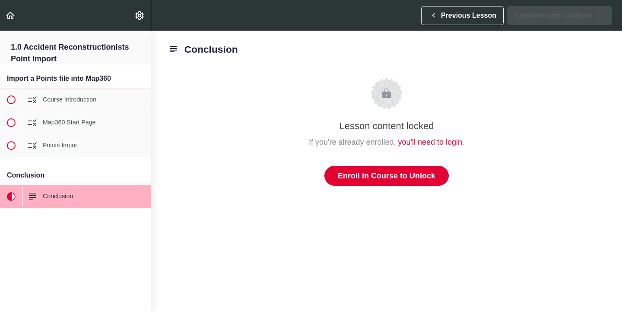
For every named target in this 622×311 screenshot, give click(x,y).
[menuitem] (140, 15)
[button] (11, 15)
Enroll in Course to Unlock (386, 175)
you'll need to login (430, 142)
